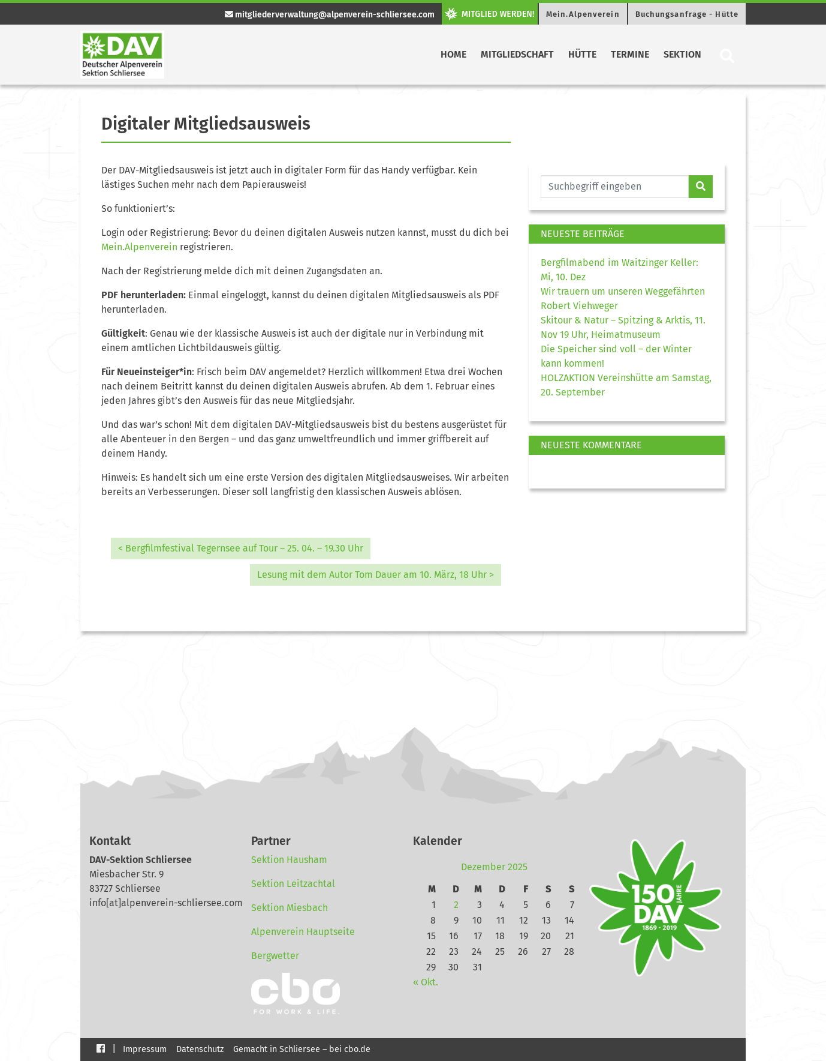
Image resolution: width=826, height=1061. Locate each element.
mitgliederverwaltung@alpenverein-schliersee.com (330, 15)
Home (453, 54)
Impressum (145, 1049)
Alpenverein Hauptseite (303, 931)
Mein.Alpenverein (583, 14)
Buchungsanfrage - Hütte (686, 14)
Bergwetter (275, 955)
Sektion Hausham (289, 859)
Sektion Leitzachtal (293, 883)
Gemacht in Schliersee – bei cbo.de (301, 1049)
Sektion (682, 54)
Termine (630, 54)
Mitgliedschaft (517, 54)
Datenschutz (200, 1049)
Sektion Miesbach (289, 907)
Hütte (582, 54)
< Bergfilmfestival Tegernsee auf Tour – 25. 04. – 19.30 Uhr (240, 548)
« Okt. (425, 982)
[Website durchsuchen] (615, 186)
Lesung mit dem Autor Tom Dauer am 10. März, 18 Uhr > (375, 574)
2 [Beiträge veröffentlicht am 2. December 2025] (456, 904)
